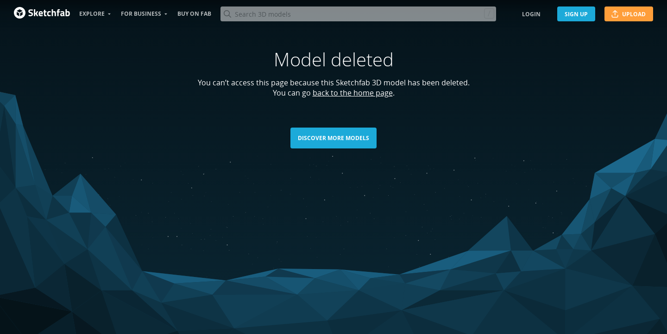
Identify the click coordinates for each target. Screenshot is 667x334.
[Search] (358, 13)
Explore (92, 14)
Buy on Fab (194, 14)
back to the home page (353, 93)
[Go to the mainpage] (42, 14)
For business (141, 14)
